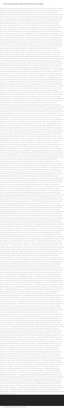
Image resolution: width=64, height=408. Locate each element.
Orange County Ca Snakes (27, 398)
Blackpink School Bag (25, 402)
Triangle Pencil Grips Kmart (10, 402)
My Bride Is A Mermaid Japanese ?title (49, 400)
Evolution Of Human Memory (11, 398)
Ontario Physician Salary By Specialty (27, 400)
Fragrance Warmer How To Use (43, 398)
